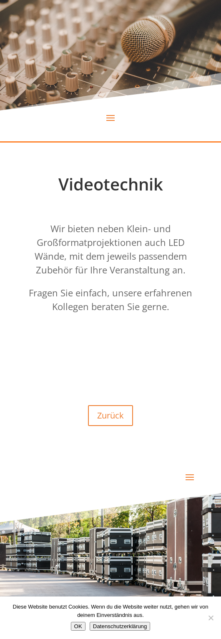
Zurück (110, 415)
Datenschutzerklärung (120, 626)
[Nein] (210, 618)
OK (78, 626)
